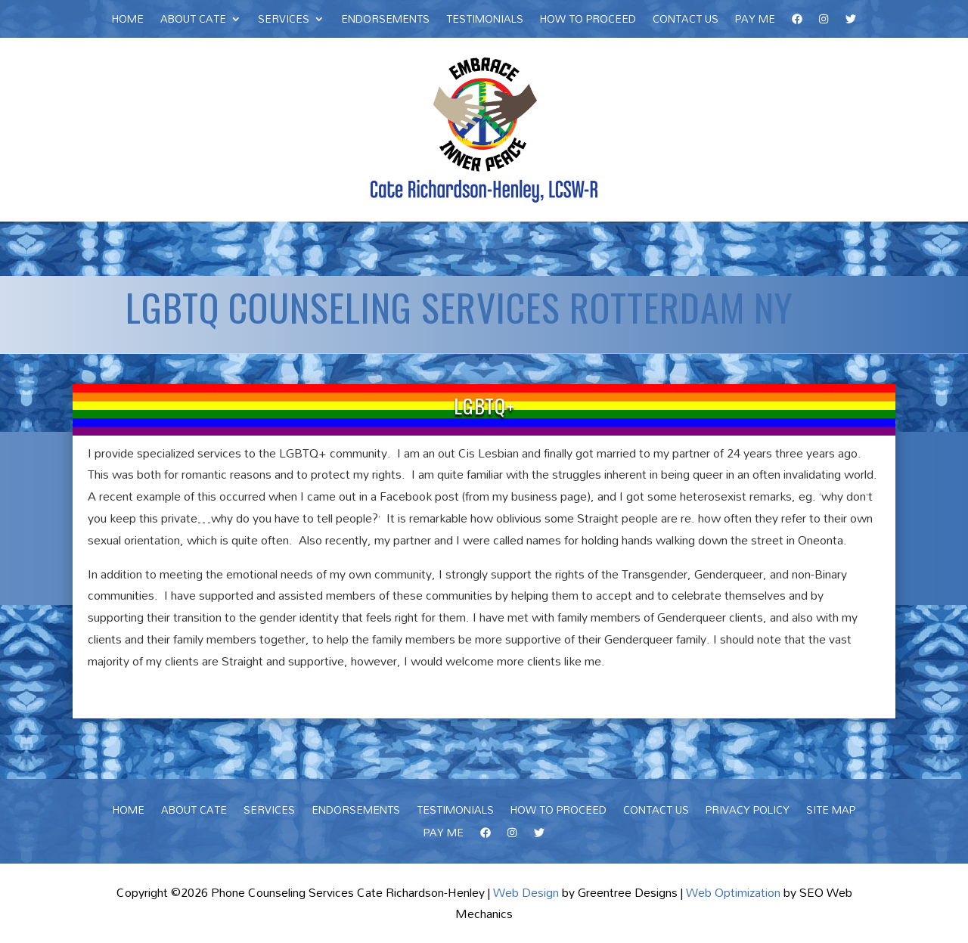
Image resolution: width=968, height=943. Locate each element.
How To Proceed (588, 21)
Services (283, 21)
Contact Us (685, 21)
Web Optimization (733, 892)
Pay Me (755, 21)
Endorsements (385, 21)
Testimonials (484, 21)
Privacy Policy (748, 812)
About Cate (193, 21)
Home (128, 21)
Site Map (830, 812)
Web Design (526, 892)
